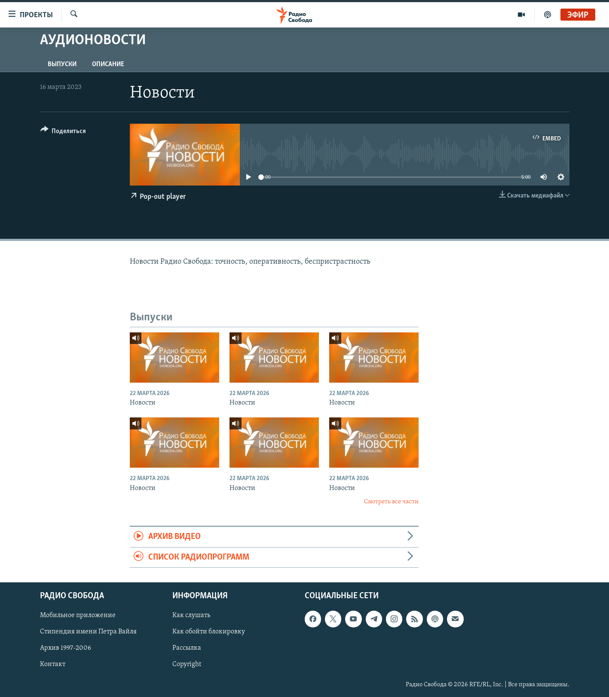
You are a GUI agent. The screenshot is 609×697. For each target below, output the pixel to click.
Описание (108, 64)
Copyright (186, 664)
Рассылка (186, 648)
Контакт (52, 664)
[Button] (63, 132)
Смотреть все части (391, 502)
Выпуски (62, 64)
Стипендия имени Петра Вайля (88, 632)
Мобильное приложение (78, 615)
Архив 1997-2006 (65, 648)
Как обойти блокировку (208, 632)
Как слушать (191, 615)
